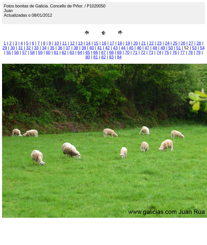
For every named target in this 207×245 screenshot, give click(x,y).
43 (115, 48)
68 (111, 52)
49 (162, 48)
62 (64, 52)
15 (96, 43)
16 (104, 43)
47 (147, 48)
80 (87, 57)
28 (198, 43)
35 (52, 48)
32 (28, 48)
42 (107, 48)
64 (80, 52)
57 (24, 52)
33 (36, 48)
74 (159, 52)
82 (103, 57)
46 (139, 48)
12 (72, 43)
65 (87, 52)
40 (91, 48)
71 (135, 52)
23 (159, 43)
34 (44, 48)
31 (20, 48)
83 (111, 57)
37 (68, 48)
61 (56, 52)
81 (95, 57)
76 (174, 52)
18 (120, 43)
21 (143, 43)
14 (88, 43)
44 (123, 48)
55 (8, 52)
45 (131, 48)
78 (190, 52)
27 (191, 43)
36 (60, 48)
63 (72, 52)
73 (151, 52)
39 (83, 48)
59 (40, 52)
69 (119, 52)
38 (76, 48)
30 (12, 48)
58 (32, 52)
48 (155, 48)
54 (202, 48)
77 (182, 52)
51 (178, 48)
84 (119, 57)
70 (127, 52)
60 (48, 52)
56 (16, 52)
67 (103, 52)
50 (170, 48)
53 (194, 48)
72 (143, 52)
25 (175, 43)
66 (95, 52)
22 (151, 43)
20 (135, 43)
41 (99, 48)
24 (167, 43)
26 (183, 43)
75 (166, 52)
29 (5, 48)
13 (80, 43)
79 (198, 52)
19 (128, 43)
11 (64, 43)
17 (112, 43)
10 (56, 43)
